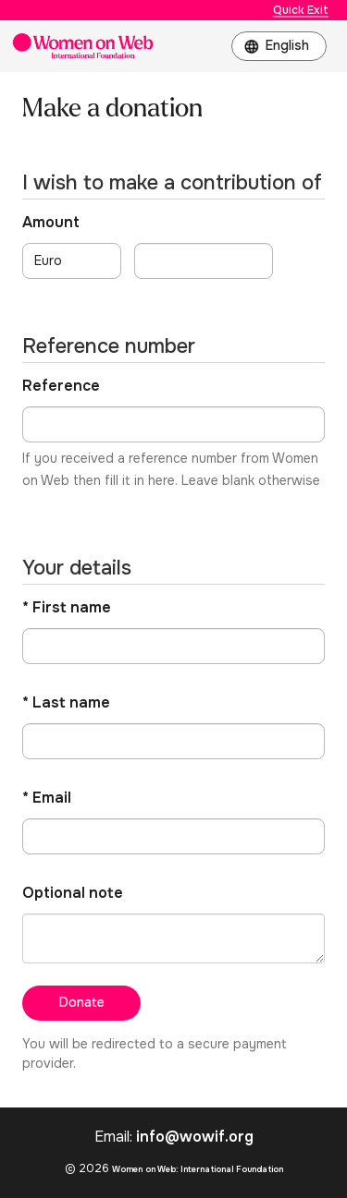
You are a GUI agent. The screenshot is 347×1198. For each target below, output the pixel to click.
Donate (82, 1002)
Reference (61, 385)
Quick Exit (300, 10)
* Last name (66, 702)
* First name (66, 607)
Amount (51, 222)
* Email (46, 797)
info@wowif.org (195, 1136)
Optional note (72, 892)
